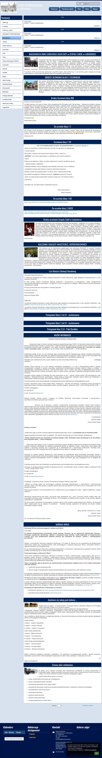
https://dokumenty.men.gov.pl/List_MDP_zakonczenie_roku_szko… (47, 304)
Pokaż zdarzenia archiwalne (14, 739)
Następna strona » (88, 705)
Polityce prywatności (90, 750)
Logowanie (94, 3)
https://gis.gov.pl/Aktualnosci (68, 414)
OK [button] (97, 753)
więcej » (97, 26)
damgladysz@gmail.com (36, 393)
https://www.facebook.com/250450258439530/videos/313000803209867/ (46, 202)
